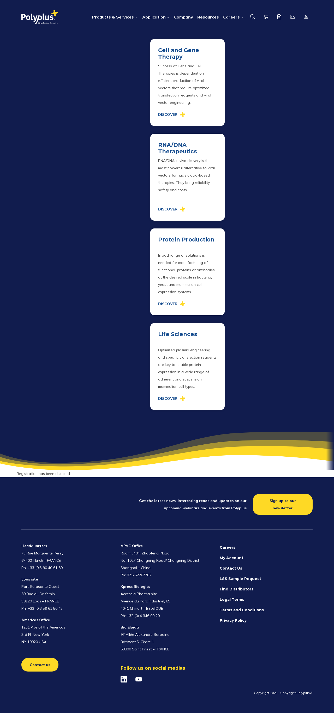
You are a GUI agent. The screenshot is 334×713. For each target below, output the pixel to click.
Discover (167, 114)
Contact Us (231, 568)
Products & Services (113, 17)
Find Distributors (236, 589)
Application (154, 17)
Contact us (40, 664)
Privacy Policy (233, 620)
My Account (231, 557)
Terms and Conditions (242, 610)
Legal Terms (232, 599)
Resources (208, 17)
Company (183, 17)
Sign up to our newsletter (283, 504)
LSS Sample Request (240, 578)
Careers (231, 17)
